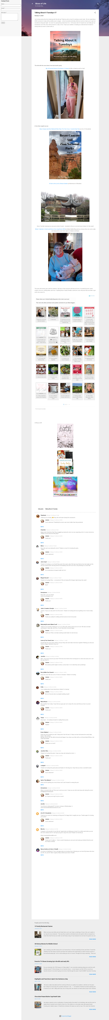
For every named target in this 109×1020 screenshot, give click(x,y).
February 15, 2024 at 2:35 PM (56, 520)
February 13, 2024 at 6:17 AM (53, 515)
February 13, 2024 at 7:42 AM (55, 577)
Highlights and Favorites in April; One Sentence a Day (51, 979)
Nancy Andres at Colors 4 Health (49, 849)
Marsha (43, 829)
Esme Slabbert (44, 732)
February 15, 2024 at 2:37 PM (56, 646)
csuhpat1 (43, 765)
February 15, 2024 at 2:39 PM (56, 741)
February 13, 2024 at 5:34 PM (55, 732)
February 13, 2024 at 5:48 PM (55, 751)
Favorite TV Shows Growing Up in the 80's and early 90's (52, 961)
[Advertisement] (65, 905)
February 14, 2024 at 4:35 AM (54, 788)
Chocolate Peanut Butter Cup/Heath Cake (48, 996)
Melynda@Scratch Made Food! (49, 624)
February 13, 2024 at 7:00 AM (50, 545)
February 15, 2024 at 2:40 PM (56, 794)
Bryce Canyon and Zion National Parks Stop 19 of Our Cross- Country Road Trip (59, 129)
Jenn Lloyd (44, 562)
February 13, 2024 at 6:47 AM (52, 530)
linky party (40, 509)
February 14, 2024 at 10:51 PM (51, 829)
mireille (43, 804)
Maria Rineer (44, 701)
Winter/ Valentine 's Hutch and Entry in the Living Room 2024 (50, 229)
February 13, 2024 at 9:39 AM (64, 624)
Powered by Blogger (65, 1016)
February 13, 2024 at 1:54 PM (60, 672)
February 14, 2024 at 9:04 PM (58, 813)
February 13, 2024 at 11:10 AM (61, 640)
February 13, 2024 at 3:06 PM (54, 701)
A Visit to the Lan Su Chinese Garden (58, 183)
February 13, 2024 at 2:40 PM (50, 687)
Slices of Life (40, 4)
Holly (42, 687)
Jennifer (43, 656)
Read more (92, 939)
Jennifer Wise (44, 751)
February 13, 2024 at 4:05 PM (51, 717)
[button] (95, 13)
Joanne (47, 520)
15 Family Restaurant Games (43, 926)
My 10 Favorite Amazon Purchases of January (57, 68)
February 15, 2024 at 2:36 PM (56, 582)
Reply (42, 526)
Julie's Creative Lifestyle (47, 608)
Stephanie (43, 515)
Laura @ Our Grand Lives (47, 640)
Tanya (42, 717)
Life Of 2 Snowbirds (46, 813)
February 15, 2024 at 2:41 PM (56, 837)
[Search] (98, 4)
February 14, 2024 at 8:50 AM (51, 804)
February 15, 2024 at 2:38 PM (56, 677)
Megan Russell (45, 578)
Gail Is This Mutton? (46, 780)
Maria (42, 546)
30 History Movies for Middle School (46, 944)
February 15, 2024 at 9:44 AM (65, 849)
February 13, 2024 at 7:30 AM (53, 561)
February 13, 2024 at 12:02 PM (52, 656)
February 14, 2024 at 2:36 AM (58, 780)
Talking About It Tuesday (51, 509)
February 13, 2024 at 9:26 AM (60, 608)
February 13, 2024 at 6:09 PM (52, 765)
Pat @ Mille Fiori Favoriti (47, 672)
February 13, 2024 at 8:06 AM (54, 592)
